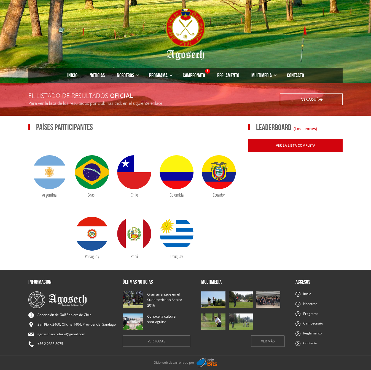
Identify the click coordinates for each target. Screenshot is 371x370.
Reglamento (228, 75)
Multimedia (264, 75)
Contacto (295, 75)
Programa (161, 75)
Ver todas (156, 341)
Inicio (72, 75)
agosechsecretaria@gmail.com (61, 334)
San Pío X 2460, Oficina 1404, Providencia (76, 324)
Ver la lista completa (295, 145)
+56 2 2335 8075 (50, 343)
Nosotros (128, 75)
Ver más (268, 341)
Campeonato (196, 73)
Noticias (97, 75)
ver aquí (312, 99)
